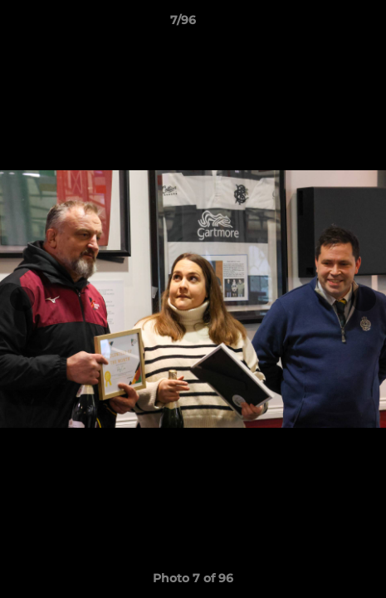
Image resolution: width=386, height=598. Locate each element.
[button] (326, 24)
